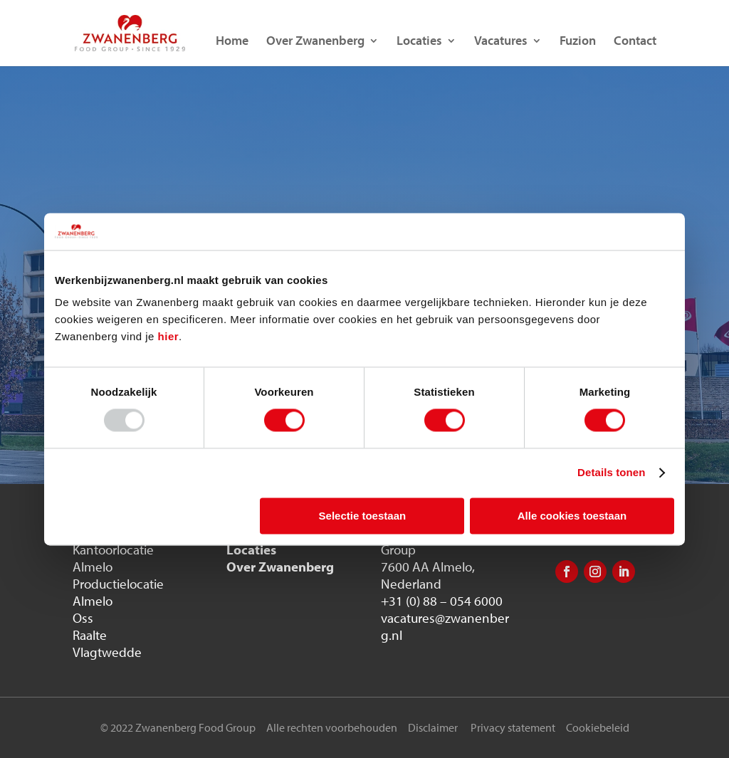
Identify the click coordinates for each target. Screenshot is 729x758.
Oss (83, 617)
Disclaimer (433, 727)
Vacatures (501, 42)
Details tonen (611, 473)
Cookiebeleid (597, 727)
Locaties (419, 42)
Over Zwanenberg (315, 42)
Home (232, 42)
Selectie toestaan (363, 516)
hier (168, 337)
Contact (635, 42)
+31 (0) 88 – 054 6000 (442, 600)
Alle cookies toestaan (572, 516)
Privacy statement (513, 727)
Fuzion (578, 42)
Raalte (90, 634)
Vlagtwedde (107, 651)
